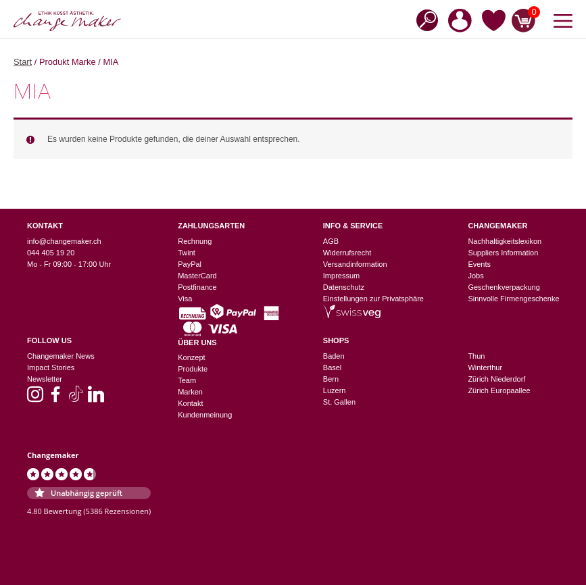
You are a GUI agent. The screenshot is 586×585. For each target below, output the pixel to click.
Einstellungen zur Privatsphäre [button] (373, 299)
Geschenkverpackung (503, 287)
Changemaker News (61, 356)
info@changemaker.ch (64, 241)
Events (479, 264)
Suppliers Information (503, 253)
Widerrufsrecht (347, 253)
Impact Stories (50, 367)
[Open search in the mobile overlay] (423, 19)
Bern (331, 379)
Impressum (341, 276)
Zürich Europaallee (499, 390)
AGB (331, 241)
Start (23, 62)
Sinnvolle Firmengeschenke (513, 299)
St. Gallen (339, 402)
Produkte (192, 369)
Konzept (191, 357)
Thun (476, 356)
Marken (190, 392)
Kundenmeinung (205, 415)
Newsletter (44, 379)
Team (187, 380)
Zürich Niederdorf (496, 379)
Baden (334, 356)
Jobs (475, 276)
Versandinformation (355, 264)
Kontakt (190, 403)
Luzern (334, 390)
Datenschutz (343, 287)
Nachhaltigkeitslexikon (504, 241)
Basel (332, 367)
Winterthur (485, 367)
